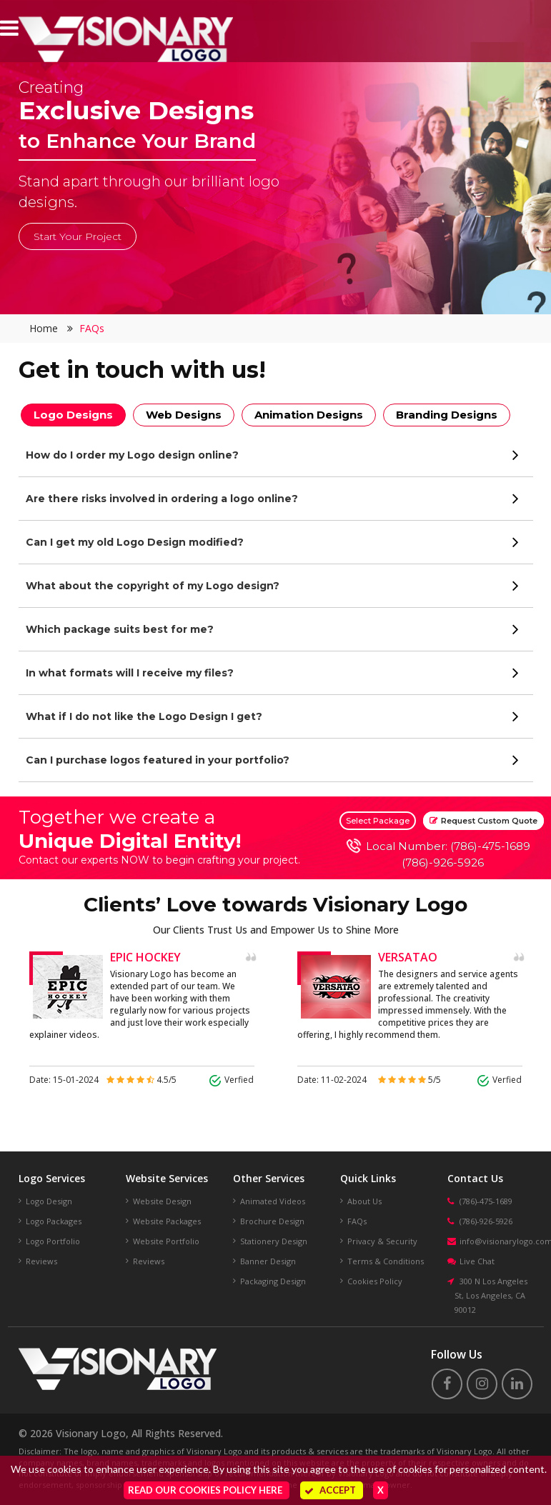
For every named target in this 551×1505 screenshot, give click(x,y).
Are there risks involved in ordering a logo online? (162, 498)
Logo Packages (53, 1221)
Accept (330, 1490)
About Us (364, 1201)
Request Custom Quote (483, 821)
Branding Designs (446, 414)
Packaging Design (273, 1281)
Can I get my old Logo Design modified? (135, 542)
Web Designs (184, 414)
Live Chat (477, 1261)
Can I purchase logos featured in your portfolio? (157, 760)
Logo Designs (73, 414)
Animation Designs (308, 414)
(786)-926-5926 (443, 862)
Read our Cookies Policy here (205, 1490)
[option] (142, 1019)
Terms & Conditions (385, 1261)
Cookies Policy (374, 1281)
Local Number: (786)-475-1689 (448, 846)
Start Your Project (77, 236)
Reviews (41, 1261)
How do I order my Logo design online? (132, 455)
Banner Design (268, 1261)
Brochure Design (272, 1221)
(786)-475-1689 (486, 1201)
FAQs (91, 328)
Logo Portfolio (53, 1241)
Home (43, 328)
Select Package (377, 821)
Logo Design (49, 1201)
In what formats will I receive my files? (130, 672)
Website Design (162, 1201)
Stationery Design (273, 1241)
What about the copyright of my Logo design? (152, 585)
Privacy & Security (382, 1241)
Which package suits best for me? (120, 629)
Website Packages (167, 1221)
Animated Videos (272, 1201)
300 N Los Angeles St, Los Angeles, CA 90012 (491, 1295)
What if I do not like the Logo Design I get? (144, 716)
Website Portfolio (166, 1241)
